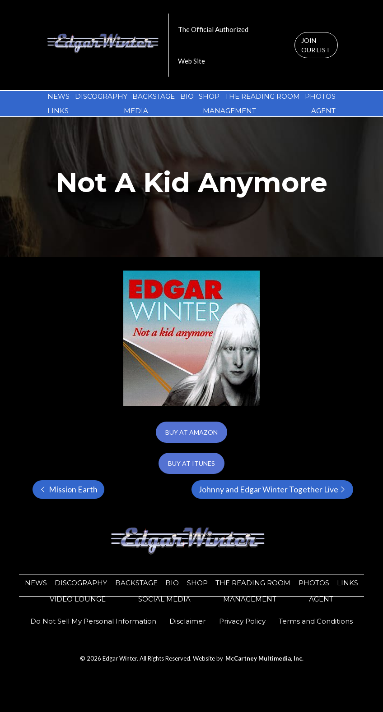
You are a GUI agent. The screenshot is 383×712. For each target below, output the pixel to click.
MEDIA (136, 110)
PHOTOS (320, 96)
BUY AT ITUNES (191, 463)
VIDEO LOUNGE (78, 599)
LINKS (58, 110)
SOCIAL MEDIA (164, 599)
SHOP (209, 96)
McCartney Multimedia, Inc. (264, 658)
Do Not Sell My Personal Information (93, 621)
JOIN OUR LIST (315, 45)
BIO (187, 96)
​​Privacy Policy (242, 621)
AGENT (323, 110)
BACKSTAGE (153, 96)
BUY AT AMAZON (191, 432)
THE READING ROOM (262, 96)
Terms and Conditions (316, 621)
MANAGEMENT (229, 110)
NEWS (58, 96)
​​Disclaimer (187, 621)
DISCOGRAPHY (101, 96)
